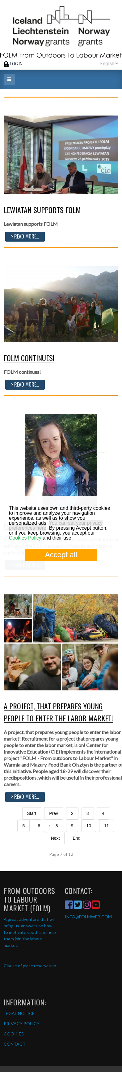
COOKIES (14, 1033)
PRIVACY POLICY (22, 1023)
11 (106, 825)
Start (31, 813)
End (76, 838)
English (109, 63)
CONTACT (15, 1044)
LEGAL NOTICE (19, 1013)
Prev (53, 813)
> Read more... (25, 236)
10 (88, 825)
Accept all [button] (61, 554)
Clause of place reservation (30, 965)
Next (55, 838)
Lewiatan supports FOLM (42, 209)
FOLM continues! (29, 357)
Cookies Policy (25, 537)
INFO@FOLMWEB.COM (88, 916)
